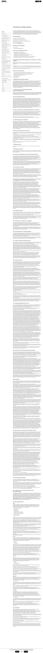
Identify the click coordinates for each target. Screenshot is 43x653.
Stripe (2, 83)
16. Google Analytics (4, 69)
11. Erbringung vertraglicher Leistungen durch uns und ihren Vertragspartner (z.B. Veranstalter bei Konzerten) (6, 62)
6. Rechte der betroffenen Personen (5, 52)
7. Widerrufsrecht (4, 54)
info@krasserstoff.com (20, 43)
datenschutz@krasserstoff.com (19, 48)
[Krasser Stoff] (4, 1)
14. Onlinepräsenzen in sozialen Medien (6, 66)
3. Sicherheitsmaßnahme (4, 47)
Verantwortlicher (4, 33)
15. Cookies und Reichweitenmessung (6, 68)
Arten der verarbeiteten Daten (5, 36)
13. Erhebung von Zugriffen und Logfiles (6, 65)
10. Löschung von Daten (4, 59)
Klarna (3, 86)
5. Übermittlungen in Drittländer (5, 51)
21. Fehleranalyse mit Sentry (5, 78)
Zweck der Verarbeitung (4, 42)
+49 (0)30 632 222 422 (18, 42)
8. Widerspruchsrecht (4, 55)
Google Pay (3, 89)
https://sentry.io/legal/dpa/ (32, 486)
